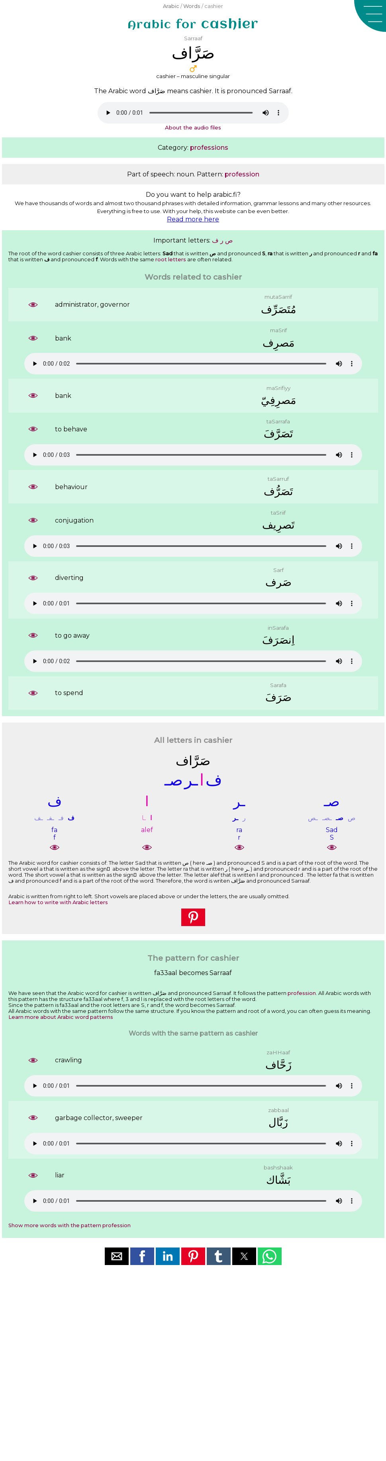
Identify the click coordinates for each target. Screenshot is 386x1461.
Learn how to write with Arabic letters (58, 902)
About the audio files (193, 127)
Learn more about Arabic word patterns (60, 1017)
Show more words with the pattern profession (69, 1225)
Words (191, 6)
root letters (170, 259)
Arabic (171, 6)
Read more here (193, 219)
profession (242, 174)
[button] (370, 16)
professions (209, 147)
